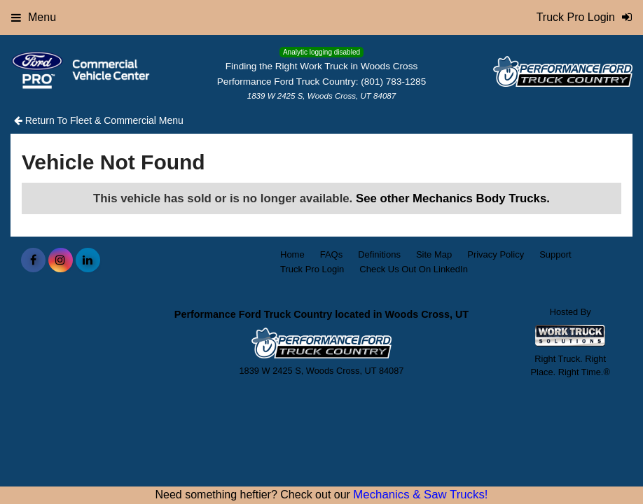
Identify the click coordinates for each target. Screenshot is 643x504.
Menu (33, 17)
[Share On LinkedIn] (88, 260)
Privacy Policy (495, 254)
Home (292, 254)
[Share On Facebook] (33, 260)
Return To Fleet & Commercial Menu (99, 120)
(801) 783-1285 (393, 81)
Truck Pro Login (312, 269)
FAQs (331, 254)
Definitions (379, 254)
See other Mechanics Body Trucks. (453, 198)
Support (555, 254)
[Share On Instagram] (60, 260)
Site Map (434, 254)
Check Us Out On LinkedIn (413, 269)
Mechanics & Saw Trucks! (420, 494)
